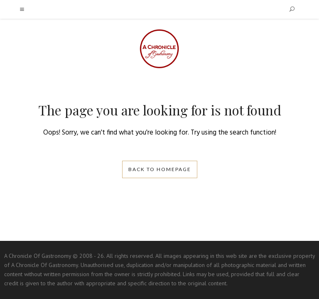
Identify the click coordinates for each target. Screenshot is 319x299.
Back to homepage (159, 169)
